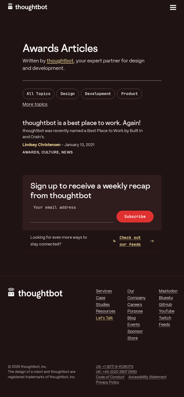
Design (68, 93)
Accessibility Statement (147, 377)
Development (98, 93)
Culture (50, 152)
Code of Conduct (110, 377)
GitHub (165, 305)
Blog (131, 318)
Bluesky (166, 298)
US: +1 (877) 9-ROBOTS (114, 367)
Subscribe (135, 216)
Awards (31, 152)
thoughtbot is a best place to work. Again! (82, 123)
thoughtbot (60, 61)
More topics (35, 104)
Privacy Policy (107, 382)
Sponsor (135, 331)
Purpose (135, 311)
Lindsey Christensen (42, 145)
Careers (134, 305)
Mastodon (168, 291)
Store (132, 338)
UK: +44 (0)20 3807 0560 (116, 372)
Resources (105, 311)
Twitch (165, 318)
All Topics (38, 93)
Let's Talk (104, 318)
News (67, 152)
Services (104, 291)
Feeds (164, 325)
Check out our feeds (127, 241)
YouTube (166, 311)
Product (129, 93)
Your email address (54, 207)
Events (133, 325)
